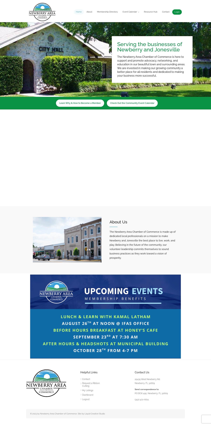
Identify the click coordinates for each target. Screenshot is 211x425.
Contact (165, 12)
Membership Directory (107, 12)
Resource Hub (150, 12)
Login (177, 12)
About (89, 12)
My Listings (87, 390)
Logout (85, 399)
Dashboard (87, 395)
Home (79, 12)
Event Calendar (130, 12)
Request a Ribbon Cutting (91, 384)
